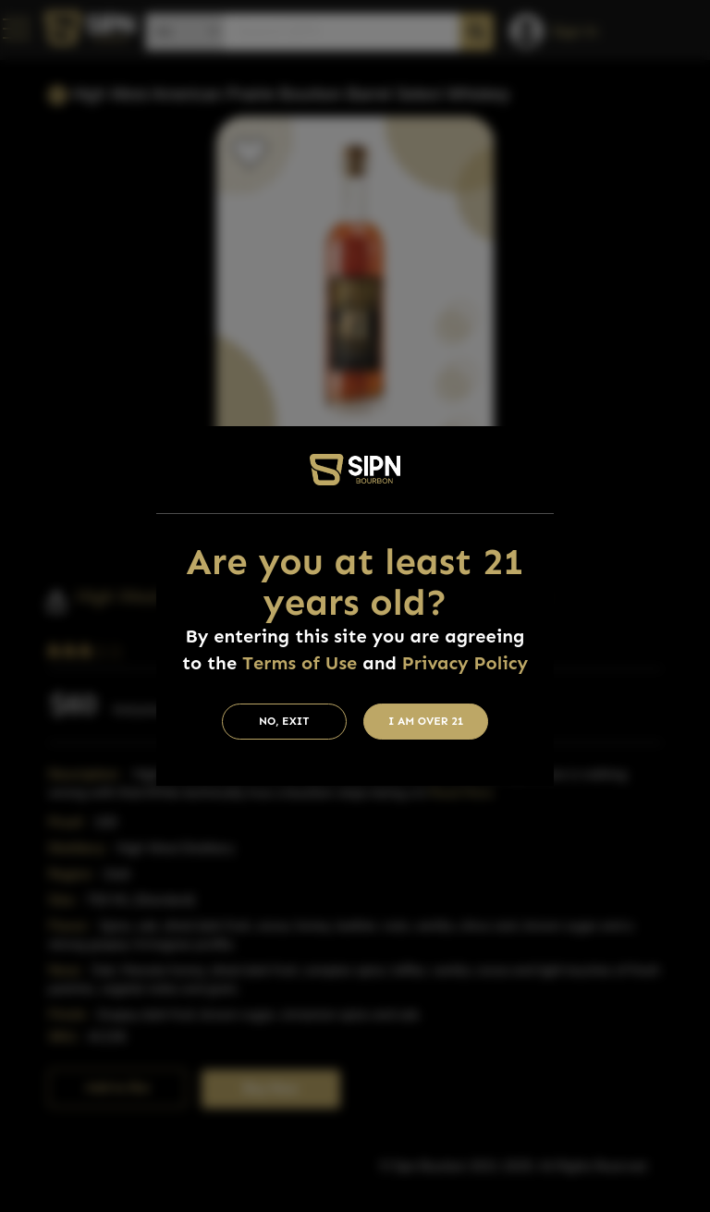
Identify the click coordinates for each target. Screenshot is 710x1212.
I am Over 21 (426, 721)
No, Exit (284, 721)
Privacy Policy (465, 663)
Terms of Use (299, 663)
